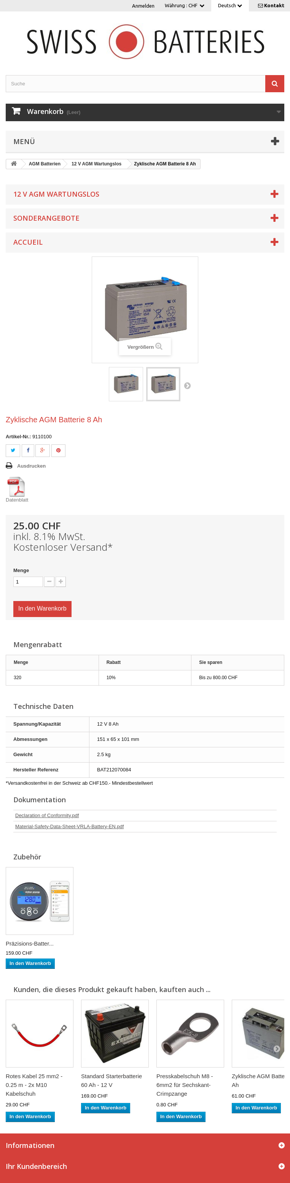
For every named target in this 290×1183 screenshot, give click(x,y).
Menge (21, 570)
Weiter (187, 385)
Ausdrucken (31, 466)
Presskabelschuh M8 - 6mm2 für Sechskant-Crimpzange (184, 1085)
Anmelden (143, 5)
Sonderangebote (46, 218)
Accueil (28, 242)
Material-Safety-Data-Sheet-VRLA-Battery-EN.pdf (69, 826)
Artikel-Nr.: (18, 436)
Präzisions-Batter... (30, 943)
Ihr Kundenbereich (36, 1166)
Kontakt (274, 5)
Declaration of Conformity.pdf (47, 815)
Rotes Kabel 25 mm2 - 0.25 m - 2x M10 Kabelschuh (34, 1085)
